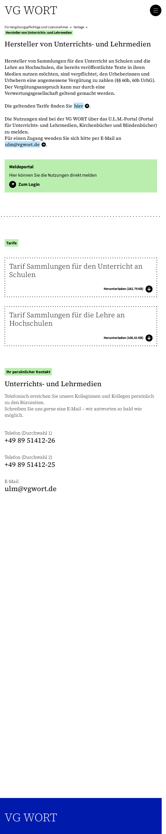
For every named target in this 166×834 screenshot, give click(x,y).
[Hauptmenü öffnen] (155, 10)
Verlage (79, 27)
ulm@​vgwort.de (31, 488)
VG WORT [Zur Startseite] (31, 10)
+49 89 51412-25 (30, 464)
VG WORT (31, 817)
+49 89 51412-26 (30, 440)
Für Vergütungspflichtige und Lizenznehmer (36, 27)
